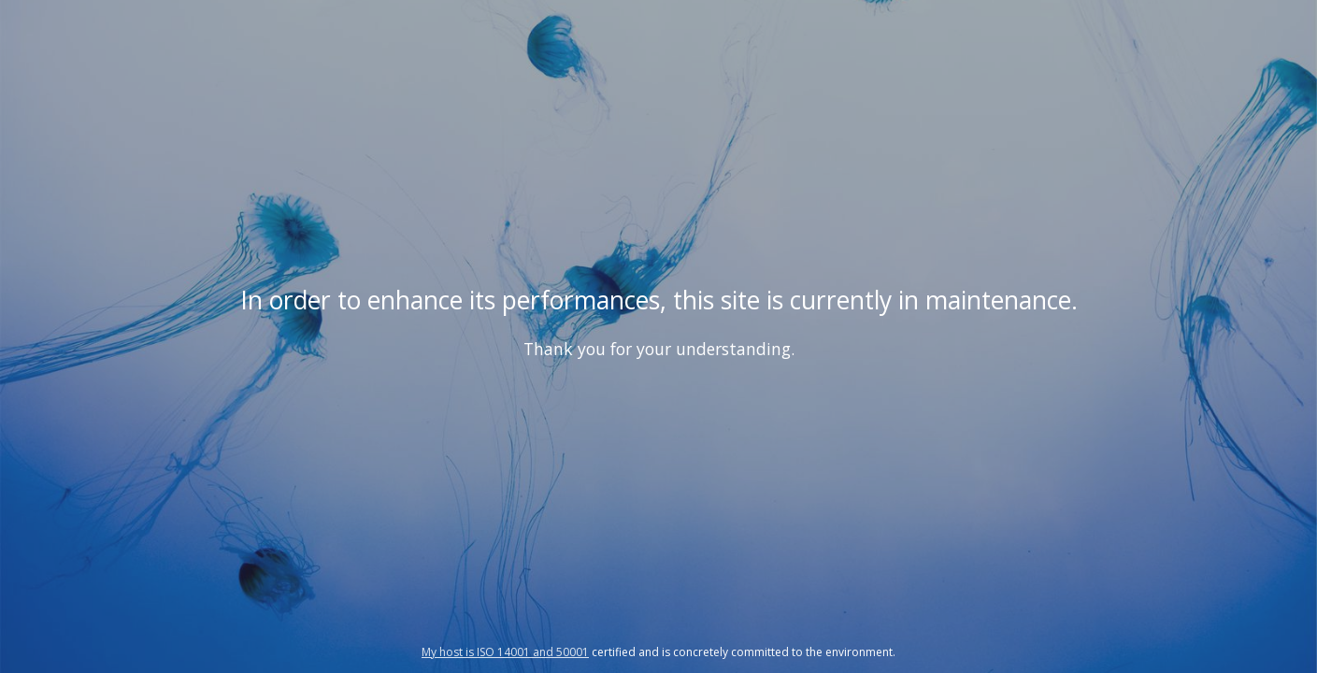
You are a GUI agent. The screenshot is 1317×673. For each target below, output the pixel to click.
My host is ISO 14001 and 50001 (505, 652)
